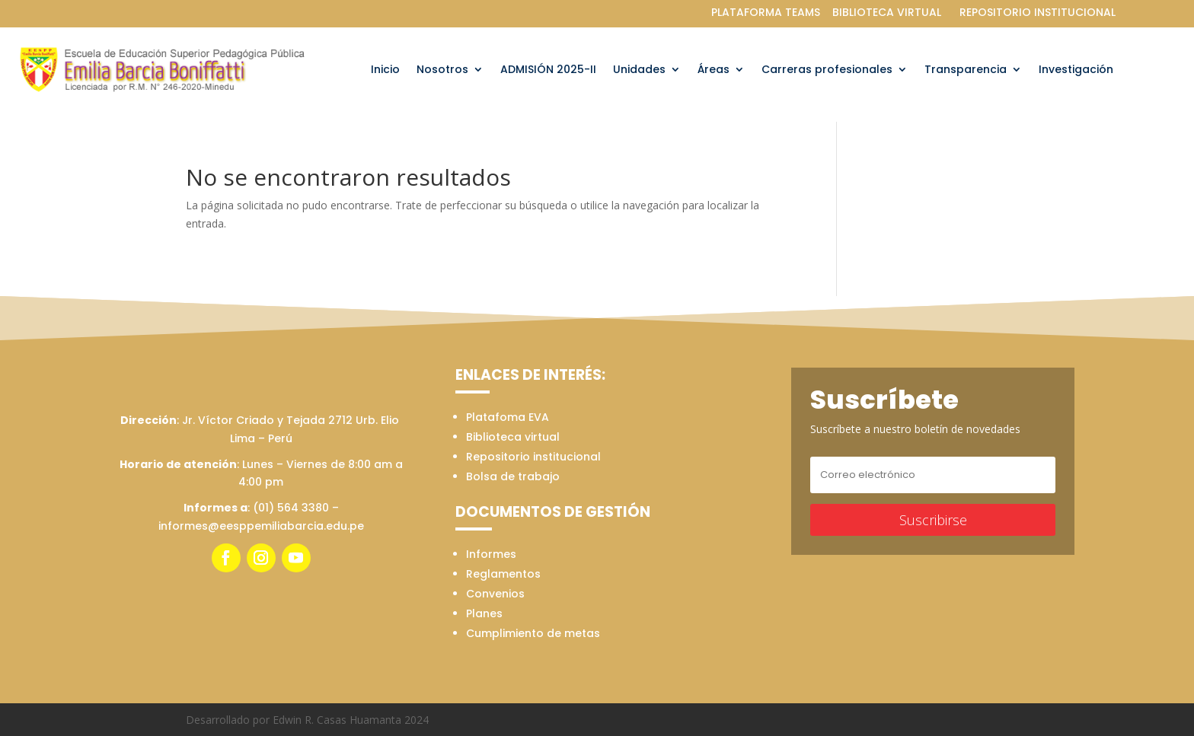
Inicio (385, 70)
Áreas (713, 70)
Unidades (639, 70)
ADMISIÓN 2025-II (548, 70)
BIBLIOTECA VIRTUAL (886, 12)
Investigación (1076, 70)
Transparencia (965, 70)
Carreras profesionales (826, 70)
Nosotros (442, 70)
